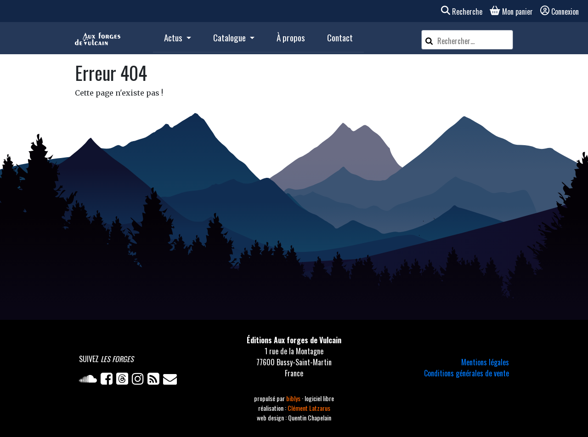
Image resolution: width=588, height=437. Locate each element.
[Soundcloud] (90, 380)
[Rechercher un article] (473, 41)
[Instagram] (139, 380)
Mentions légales (485, 362)
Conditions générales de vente (466, 373)
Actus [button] (174, 37)
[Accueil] (97, 38)
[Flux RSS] (155, 380)
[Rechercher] (429, 39)
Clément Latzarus (309, 408)
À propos (291, 37)
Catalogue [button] (230, 37)
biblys (294, 398)
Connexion (559, 11)
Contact (340, 37)
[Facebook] (108, 380)
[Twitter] (124, 380)
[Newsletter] (171, 380)
